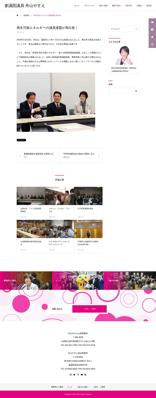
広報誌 (139, 6)
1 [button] (122, 62)
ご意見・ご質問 (90, 309)
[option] (124, 59)
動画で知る (116, 6)
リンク (69, 387)
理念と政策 (103, 6)
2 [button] (124, 62)
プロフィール (89, 6)
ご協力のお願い (83, 387)
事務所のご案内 (57, 387)
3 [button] (126, 62)
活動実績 (128, 6)
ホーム (77, 6)
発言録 (148, 6)
